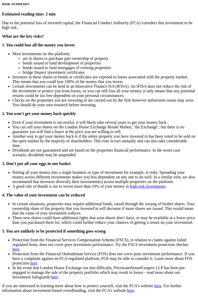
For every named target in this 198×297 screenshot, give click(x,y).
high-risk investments (148, 186)
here (16, 249)
